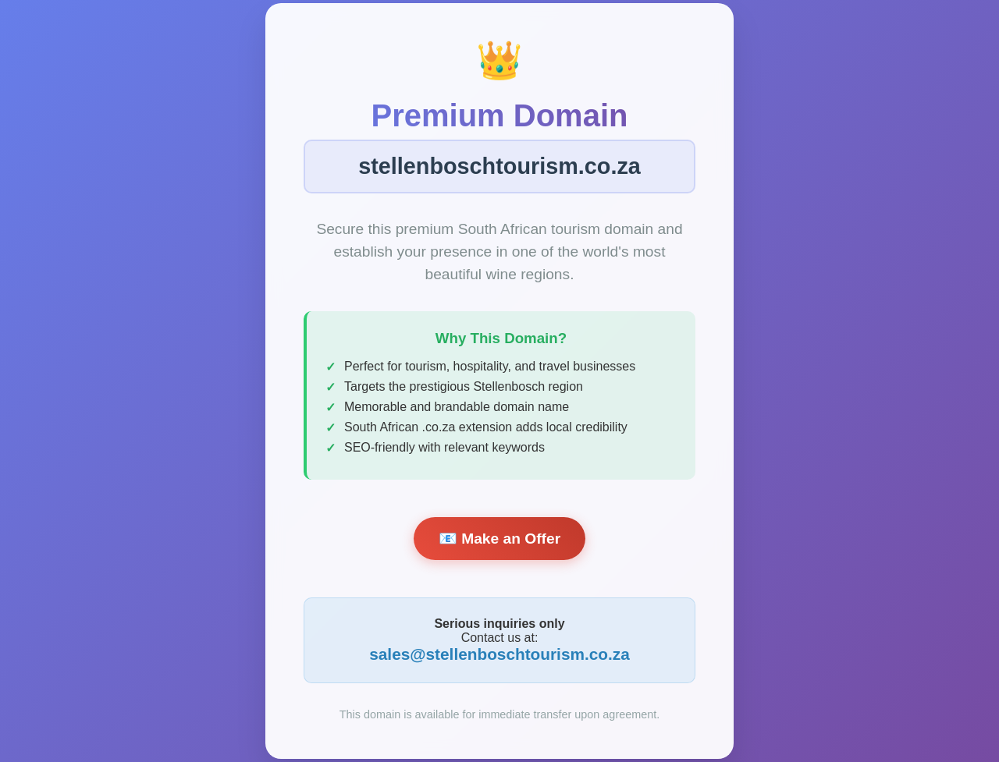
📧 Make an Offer (499, 538)
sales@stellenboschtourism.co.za (499, 654)
